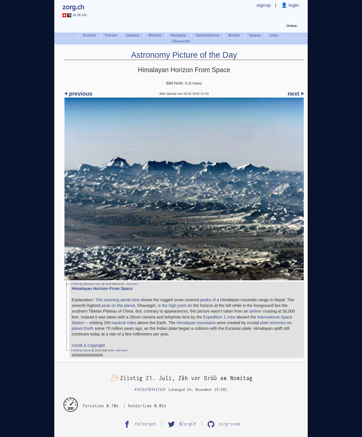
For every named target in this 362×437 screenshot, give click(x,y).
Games (132, 35)
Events (89, 35)
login (293, 5)
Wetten (155, 35)
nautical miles (124, 322)
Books (234, 35)
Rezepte (178, 35)
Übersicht (181, 41)
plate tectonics (273, 322)
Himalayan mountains (196, 322)
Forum (111, 35)
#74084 (75, 284)
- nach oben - (131, 284)
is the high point (172, 305)
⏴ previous (78, 94)
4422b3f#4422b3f (150, 390)
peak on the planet (118, 305)
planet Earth (83, 328)
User (274, 35)
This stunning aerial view (117, 300)
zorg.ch (73, 6)
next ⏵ (296, 94)
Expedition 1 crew (219, 317)
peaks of (208, 300)
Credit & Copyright (88, 345)
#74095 (75, 350)
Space (255, 35)
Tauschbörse (207, 35)
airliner (255, 311)
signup (264, 5)
